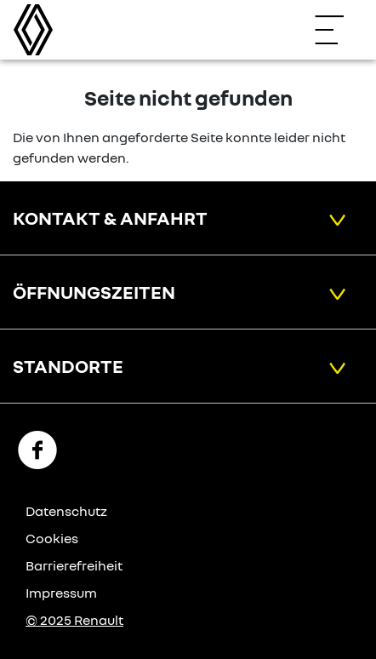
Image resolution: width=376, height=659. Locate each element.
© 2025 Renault (74, 619)
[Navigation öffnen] (337, 30)
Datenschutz (66, 510)
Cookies (52, 538)
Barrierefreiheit (74, 565)
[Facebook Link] (37, 448)
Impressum (61, 592)
